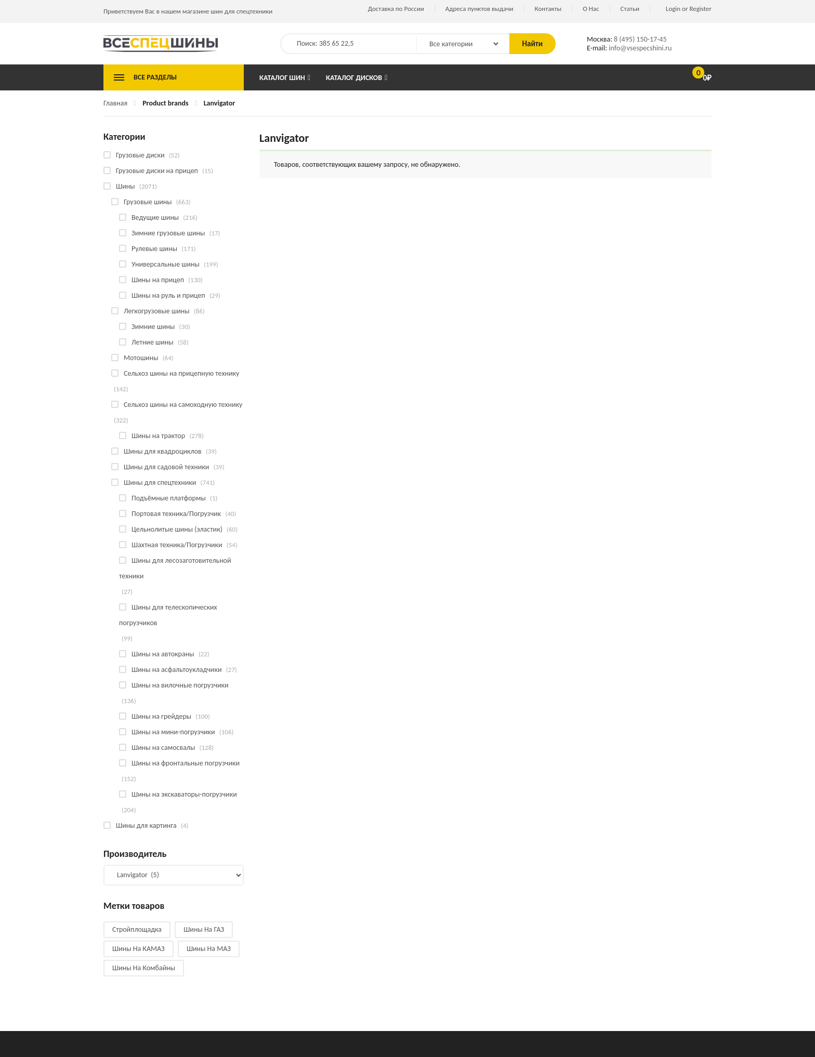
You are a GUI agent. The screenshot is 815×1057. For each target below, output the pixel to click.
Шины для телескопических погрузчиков (168, 615)
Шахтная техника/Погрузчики (177, 544)
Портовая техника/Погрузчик (176, 513)
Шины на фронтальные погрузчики (186, 763)
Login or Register (689, 8)
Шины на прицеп (158, 279)
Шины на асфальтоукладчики (176, 669)
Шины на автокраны (163, 654)
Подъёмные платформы (169, 498)
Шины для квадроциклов (163, 451)
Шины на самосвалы (163, 747)
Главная (115, 103)
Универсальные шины (166, 264)
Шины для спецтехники (160, 482)
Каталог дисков (354, 77)
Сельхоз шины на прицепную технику (181, 373)
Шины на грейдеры (161, 716)
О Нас (591, 8)
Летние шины (153, 342)
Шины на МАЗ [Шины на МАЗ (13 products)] (209, 948)
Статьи (630, 8)
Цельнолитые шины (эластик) (177, 529)
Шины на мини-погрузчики (173, 732)
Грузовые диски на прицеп (157, 170)
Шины (125, 186)
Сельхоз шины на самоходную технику (183, 404)
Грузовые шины (148, 201)
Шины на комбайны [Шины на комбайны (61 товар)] (143, 967)
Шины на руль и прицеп (168, 295)
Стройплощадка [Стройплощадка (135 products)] (137, 929)
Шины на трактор (158, 435)
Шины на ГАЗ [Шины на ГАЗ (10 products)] (203, 929)
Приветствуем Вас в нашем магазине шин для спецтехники (187, 11)
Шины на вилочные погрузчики (180, 685)
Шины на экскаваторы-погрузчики (184, 794)
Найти (532, 43)
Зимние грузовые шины (168, 233)
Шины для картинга (146, 825)
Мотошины (141, 357)
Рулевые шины (154, 248)
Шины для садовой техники (166, 467)
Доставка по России (396, 8)
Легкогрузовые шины (157, 311)
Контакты (548, 8)
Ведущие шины (155, 217)
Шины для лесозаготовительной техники (175, 568)
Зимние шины (153, 326)
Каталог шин (282, 77)
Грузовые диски (140, 155)
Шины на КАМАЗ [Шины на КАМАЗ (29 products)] (138, 948)
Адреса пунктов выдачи (479, 8)
